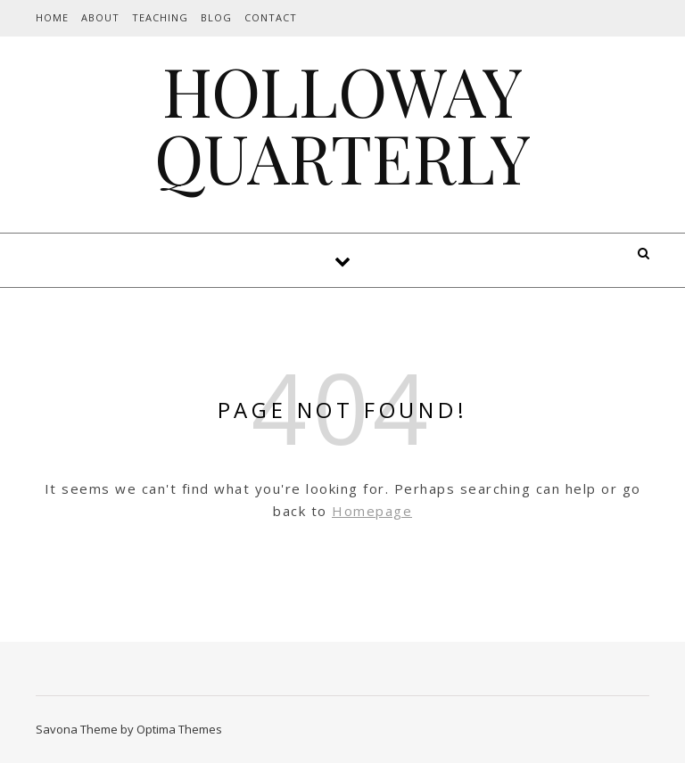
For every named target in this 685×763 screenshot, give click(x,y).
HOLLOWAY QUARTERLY (342, 124)
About (100, 17)
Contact (270, 17)
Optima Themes (179, 729)
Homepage (372, 511)
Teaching (160, 17)
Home (52, 17)
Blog (216, 17)
